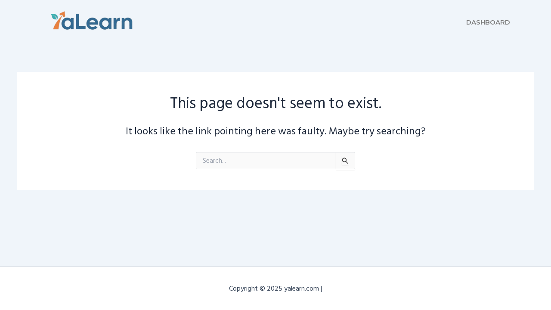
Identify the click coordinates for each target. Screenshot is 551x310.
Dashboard (488, 22)
